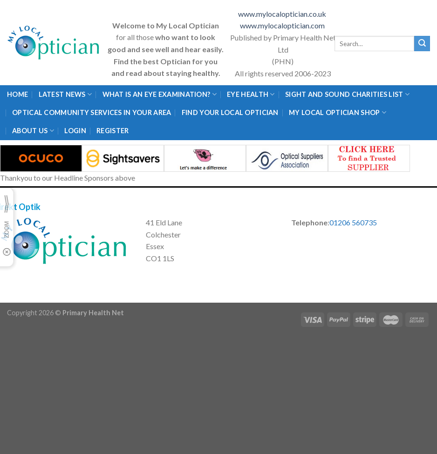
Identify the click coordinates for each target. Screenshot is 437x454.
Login (75, 131)
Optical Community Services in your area (91, 112)
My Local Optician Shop (337, 112)
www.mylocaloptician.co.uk (283, 13)
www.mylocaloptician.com (283, 25)
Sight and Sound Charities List (347, 94)
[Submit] (422, 44)
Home (17, 94)
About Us (33, 130)
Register (112, 131)
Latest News (65, 94)
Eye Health (250, 94)
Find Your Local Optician (230, 112)
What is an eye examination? (159, 94)
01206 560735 (353, 222)
